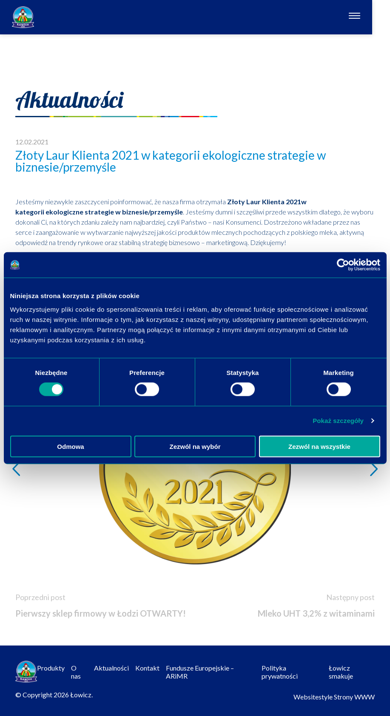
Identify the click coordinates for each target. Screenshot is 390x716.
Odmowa (70, 446)
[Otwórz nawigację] (372, 17)
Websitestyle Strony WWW (334, 697)
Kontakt (147, 668)
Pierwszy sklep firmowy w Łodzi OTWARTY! (100, 613)
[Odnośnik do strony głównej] (23, 17)
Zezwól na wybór (194, 446)
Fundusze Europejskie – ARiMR (200, 672)
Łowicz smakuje (341, 672)
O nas (76, 672)
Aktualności (111, 668)
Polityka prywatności (280, 672)
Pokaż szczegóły (338, 420)
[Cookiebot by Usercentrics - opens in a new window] (343, 265)
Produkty (51, 668)
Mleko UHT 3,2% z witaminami (316, 613)
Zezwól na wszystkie (319, 446)
